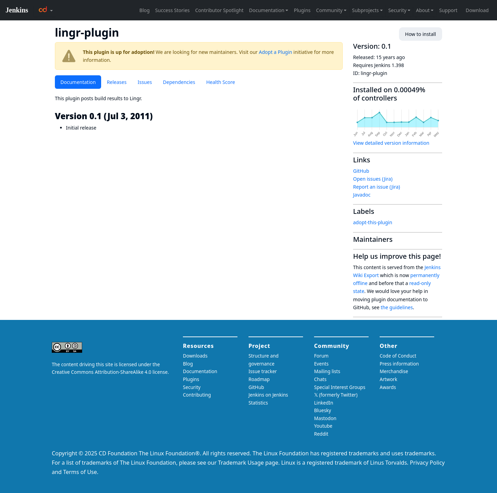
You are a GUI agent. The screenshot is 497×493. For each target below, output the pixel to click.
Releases (116, 82)
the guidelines (397, 307)
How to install (420, 34)
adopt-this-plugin (372, 222)
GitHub (361, 171)
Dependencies (179, 82)
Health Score (220, 82)
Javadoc (361, 194)
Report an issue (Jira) (376, 186)
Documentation (78, 82)
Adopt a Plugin (275, 52)
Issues (145, 82)
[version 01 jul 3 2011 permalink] (157, 116)
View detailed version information (391, 143)
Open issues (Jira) (372, 179)
